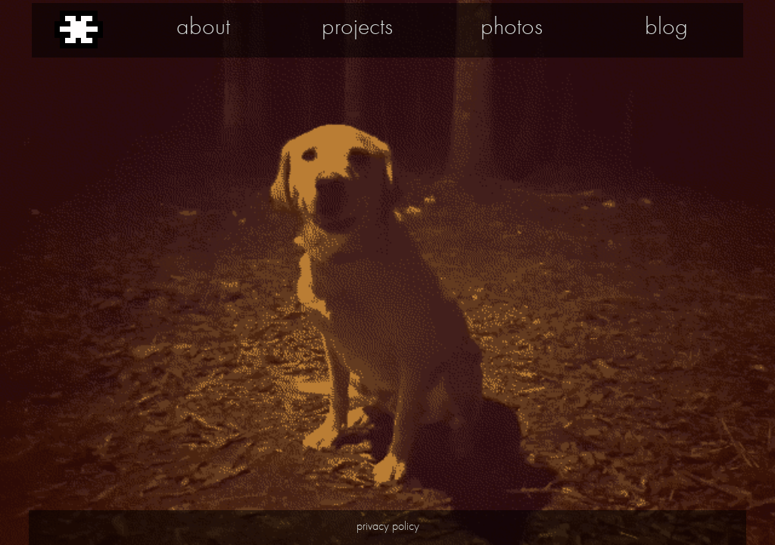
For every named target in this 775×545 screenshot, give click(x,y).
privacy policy (387, 526)
